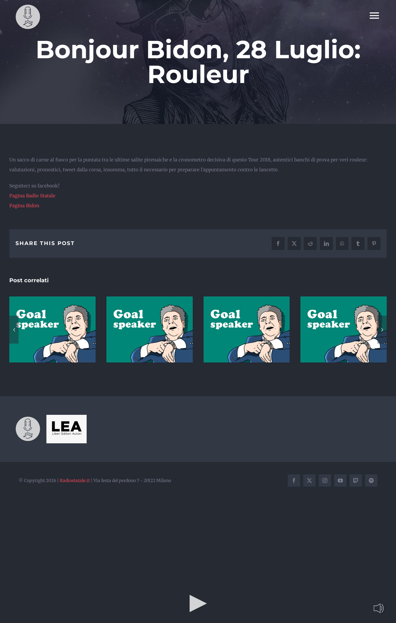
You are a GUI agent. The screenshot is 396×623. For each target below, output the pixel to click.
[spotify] (371, 480)
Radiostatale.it (75, 480)
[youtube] (340, 480)
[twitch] (356, 480)
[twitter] (309, 480)
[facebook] (294, 480)
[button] (14, 330)
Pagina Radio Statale (32, 196)
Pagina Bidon (24, 205)
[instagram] (325, 480)
